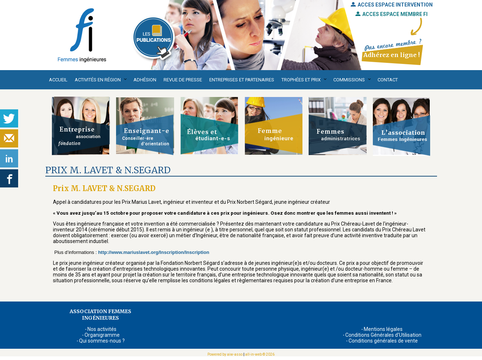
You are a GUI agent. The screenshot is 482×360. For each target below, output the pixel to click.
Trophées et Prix (301, 79)
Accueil (58, 79)
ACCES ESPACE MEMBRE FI (391, 14)
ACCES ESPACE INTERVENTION (392, 5)
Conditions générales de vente (383, 341)
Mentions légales (383, 329)
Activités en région (98, 79)
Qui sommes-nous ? (102, 341)
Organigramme (102, 335)
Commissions (349, 79)
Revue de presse (183, 79)
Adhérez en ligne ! (391, 54)
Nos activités (101, 329)
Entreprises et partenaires (241, 79)
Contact (388, 79)
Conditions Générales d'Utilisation (383, 335)
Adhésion (144, 79)
